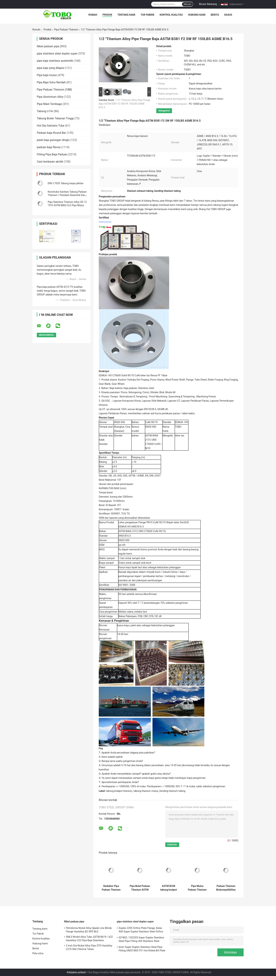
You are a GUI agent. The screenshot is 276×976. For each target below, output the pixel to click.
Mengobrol (164, 110)
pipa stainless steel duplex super (57, 53)
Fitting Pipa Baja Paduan (52, 154)
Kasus (228, 14)
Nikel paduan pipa (48, 46)
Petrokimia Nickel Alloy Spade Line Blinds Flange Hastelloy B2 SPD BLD (89, 930)
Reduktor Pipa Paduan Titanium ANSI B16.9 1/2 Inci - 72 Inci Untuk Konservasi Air (111, 888)
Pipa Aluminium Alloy (50, 96)
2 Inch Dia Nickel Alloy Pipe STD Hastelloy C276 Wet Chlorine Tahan (89, 947)
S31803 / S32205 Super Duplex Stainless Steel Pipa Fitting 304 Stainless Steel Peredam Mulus (141, 939)
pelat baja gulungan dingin (53, 140)
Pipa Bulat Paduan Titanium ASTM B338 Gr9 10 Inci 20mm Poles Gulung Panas (140, 888)
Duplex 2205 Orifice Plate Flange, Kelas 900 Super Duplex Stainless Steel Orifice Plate (141, 930)
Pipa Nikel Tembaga (49, 104)
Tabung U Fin (45, 111)
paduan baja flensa (49, 147)
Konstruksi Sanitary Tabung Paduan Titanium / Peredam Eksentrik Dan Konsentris (67, 195)
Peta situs (37, 953)
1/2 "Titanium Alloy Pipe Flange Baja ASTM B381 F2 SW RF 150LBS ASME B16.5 (124, 104)
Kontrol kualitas (171, 14)
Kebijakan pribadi (76, 972)
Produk (107, 14)
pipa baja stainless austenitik (55, 60)
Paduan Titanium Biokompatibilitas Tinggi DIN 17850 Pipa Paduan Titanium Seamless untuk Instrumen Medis (226, 888)
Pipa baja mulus (47, 75)
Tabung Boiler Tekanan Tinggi (55, 118)
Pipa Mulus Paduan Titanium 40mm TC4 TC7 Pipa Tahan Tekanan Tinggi (197, 888)
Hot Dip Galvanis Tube (50, 125)
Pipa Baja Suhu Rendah (51, 82)
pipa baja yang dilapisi (50, 68)
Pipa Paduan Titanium (66, 29)
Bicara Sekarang (208, 4)
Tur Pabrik (147, 14)
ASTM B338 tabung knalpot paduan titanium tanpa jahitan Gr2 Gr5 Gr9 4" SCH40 (168, 888)
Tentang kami (126, 14)
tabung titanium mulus (145, 791)
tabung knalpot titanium (119, 791)
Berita (215, 14)
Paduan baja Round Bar (51, 132)
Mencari (187, 4)
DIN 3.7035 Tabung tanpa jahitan (65, 183)
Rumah (93, 14)
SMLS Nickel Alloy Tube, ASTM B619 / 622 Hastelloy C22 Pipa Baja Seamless (89, 938)
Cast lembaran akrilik (50, 161)
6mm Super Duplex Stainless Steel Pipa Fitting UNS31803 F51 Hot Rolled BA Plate (142, 949)
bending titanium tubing (172, 791)
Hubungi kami (196, 14)
